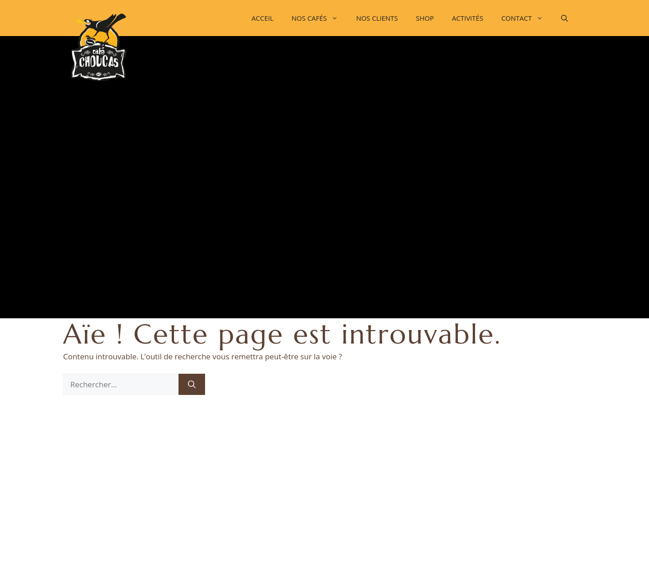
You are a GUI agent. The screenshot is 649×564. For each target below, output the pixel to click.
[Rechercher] (191, 384)
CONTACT (526, 18)
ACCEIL (262, 18)
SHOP (425, 18)
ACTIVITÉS (467, 18)
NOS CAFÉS (319, 18)
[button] (564, 18)
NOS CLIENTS (377, 18)
